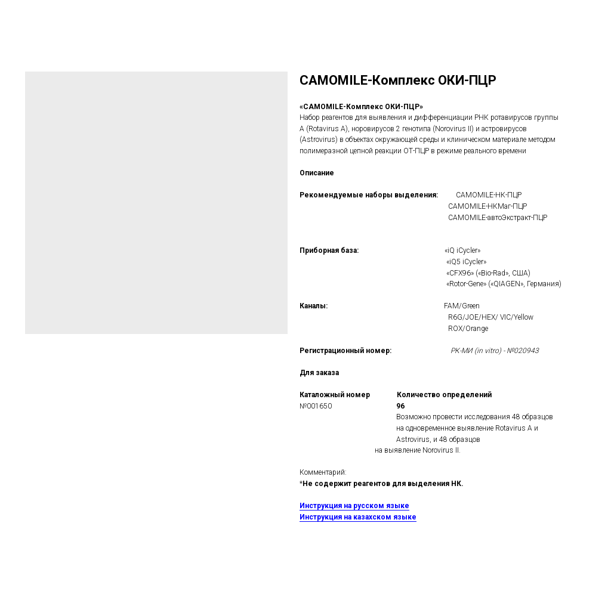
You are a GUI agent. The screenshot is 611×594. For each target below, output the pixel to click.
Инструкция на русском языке (354, 506)
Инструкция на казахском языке (358, 517)
